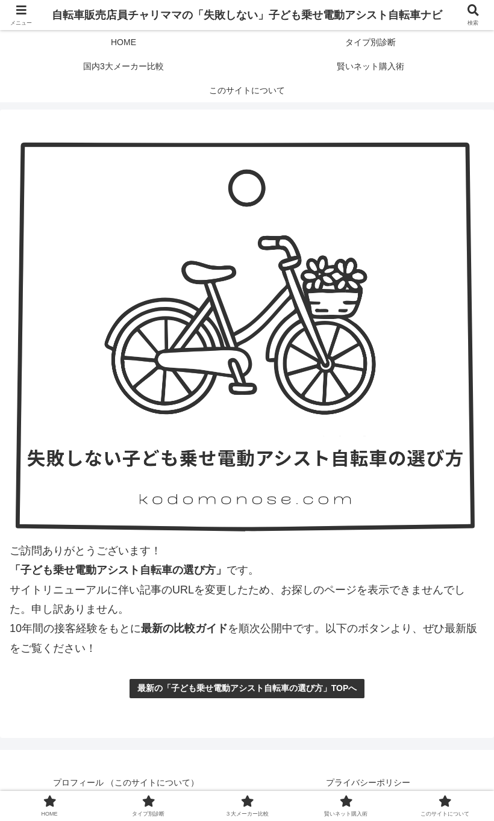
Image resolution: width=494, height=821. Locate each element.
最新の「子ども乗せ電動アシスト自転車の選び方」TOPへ (247, 688)
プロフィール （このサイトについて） (126, 782)
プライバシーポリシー (368, 782)
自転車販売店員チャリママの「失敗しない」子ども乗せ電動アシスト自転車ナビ (247, 15)
